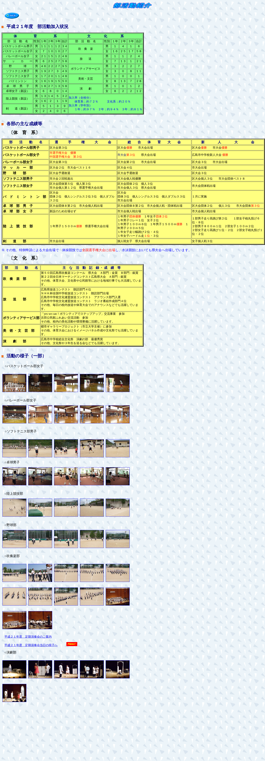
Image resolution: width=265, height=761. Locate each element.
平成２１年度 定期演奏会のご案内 (28, 636)
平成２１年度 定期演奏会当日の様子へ (31, 645)
